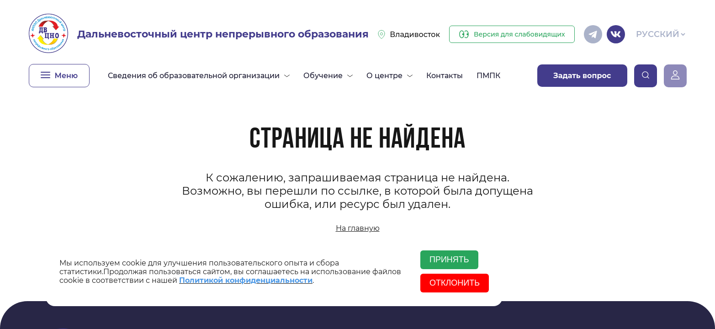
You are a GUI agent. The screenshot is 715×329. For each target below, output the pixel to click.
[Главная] (48, 34)
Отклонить (454, 282)
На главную (358, 228)
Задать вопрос (582, 75)
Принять (449, 259)
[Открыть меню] (59, 75)
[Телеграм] (593, 34)
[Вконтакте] (616, 34)
